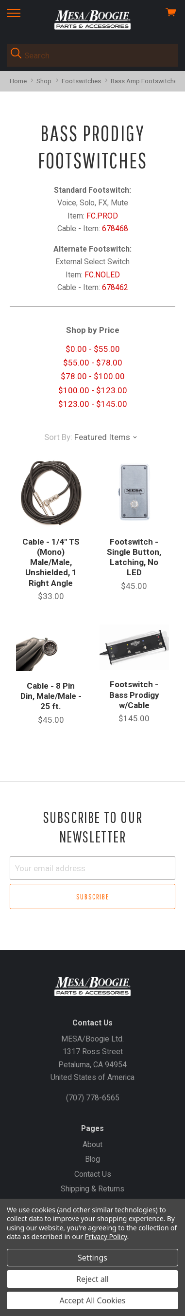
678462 (115, 287)
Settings (92, 1257)
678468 (115, 228)
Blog (92, 1159)
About (92, 1144)
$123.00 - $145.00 (92, 404)
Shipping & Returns (92, 1188)
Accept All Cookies (93, 1300)
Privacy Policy (106, 1236)
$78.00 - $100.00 (93, 376)
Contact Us (92, 1174)
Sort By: (58, 437)
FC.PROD (102, 215)
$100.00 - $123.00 (92, 390)
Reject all (92, 1279)
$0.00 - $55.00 (93, 349)
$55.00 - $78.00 (92, 362)
